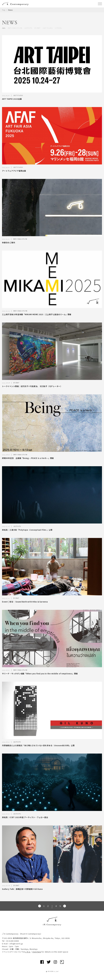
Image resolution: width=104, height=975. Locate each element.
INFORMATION (15, 28)
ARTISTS (28, 28)
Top (4, 10)
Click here (36, 952)
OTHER (58, 28)
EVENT (37, 28)
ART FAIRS (48, 28)
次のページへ (64, 906)
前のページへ (39, 906)
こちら (27, 952)
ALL (4, 28)
